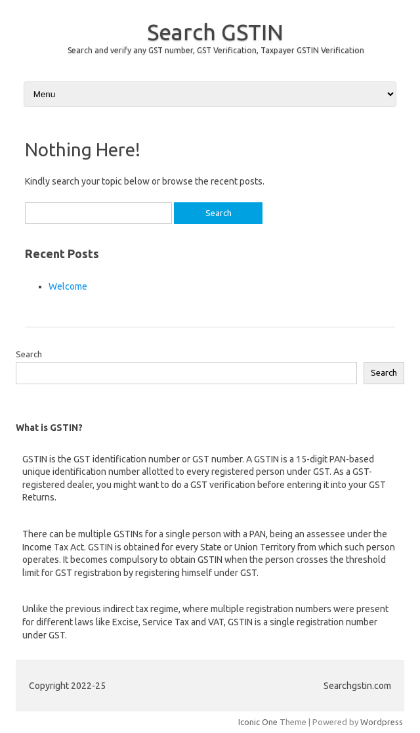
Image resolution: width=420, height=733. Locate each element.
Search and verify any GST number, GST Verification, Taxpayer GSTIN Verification (216, 50)
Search (29, 354)
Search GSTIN (215, 31)
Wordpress (381, 721)
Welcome (68, 286)
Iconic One (258, 721)
